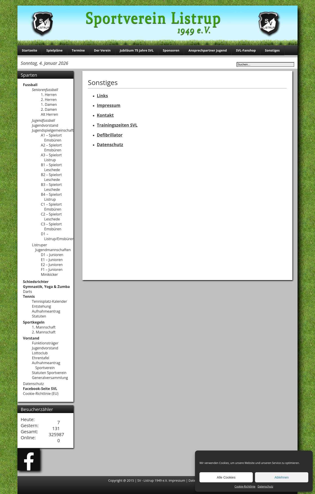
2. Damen (49, 109)
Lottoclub (40, 352)
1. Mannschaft (44, 327)
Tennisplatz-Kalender (49, 301)
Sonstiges (272, 50)
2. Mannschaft (44, 332)
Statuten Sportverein (49, 372)
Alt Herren (49, 114)
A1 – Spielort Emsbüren (51, 138)
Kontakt (105, 115)
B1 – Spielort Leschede (51, 167)
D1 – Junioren (52, 254)
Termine (78, 50)
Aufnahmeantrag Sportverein (46, 365)
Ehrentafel (40, 357)
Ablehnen (281, 477)
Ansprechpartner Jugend (208, 50)
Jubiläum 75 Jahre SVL (137, 50)
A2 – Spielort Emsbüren (51, 147)
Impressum (108, 105)
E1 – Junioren (52, 259)
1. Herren (49, 94)
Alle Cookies (226, 477)
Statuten (39, 316)
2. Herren (49, 99)
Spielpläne (54, 50)
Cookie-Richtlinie (245, 486)
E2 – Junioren (52, 264)
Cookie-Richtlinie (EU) (40, 393)
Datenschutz (265, 486)
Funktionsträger (45, 343)
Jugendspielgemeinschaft (53, 130)
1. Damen (49, 104)
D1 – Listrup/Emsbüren (57, 236)
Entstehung (41, 306)
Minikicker (49, 274)
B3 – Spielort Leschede (51, 187)
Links (102, 95)
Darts (27, 291)
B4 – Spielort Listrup (51, 197)
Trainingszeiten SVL (117, 125)
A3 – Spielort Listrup (51, 157)
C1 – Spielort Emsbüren (51, 207)
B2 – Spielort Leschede (51, 177)
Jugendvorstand (45, 125)
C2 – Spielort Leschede (51, 217)
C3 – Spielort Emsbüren (51, 226)
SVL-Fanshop (246, 50)
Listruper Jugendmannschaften (51, 247)
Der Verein (102, 50)
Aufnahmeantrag (46, 311)
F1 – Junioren (52, 269)
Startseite (29, 50)
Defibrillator (110, 135)
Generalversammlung (50, 377)
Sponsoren (171, 50)
